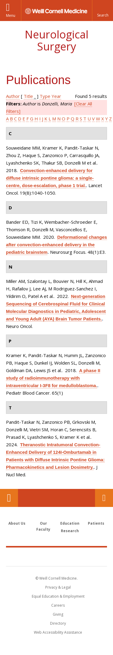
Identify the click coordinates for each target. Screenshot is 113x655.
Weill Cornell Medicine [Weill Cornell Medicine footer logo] (56, 556)
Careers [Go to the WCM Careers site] (58, 605)
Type (45, 96)
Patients (96, 523)
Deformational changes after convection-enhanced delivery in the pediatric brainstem (56, 245)
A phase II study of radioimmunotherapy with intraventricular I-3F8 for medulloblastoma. (53, 378)
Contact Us (104, 498)
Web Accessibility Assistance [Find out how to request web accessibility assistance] (58, 632)
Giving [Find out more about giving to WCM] (58, 614)
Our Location (9, 498)
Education (69, 523)
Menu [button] (10, 15)
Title (28, 96)
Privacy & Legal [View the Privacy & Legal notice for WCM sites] (58, 587)
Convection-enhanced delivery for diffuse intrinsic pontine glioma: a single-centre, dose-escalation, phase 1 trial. (50, 178)
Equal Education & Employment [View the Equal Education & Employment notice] (58, 596)
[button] (102, 10)
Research (70, 530)
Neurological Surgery (56, 40)
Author (13, 96)
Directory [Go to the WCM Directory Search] (58, 623)
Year (56, 96)
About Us (16, 523)
